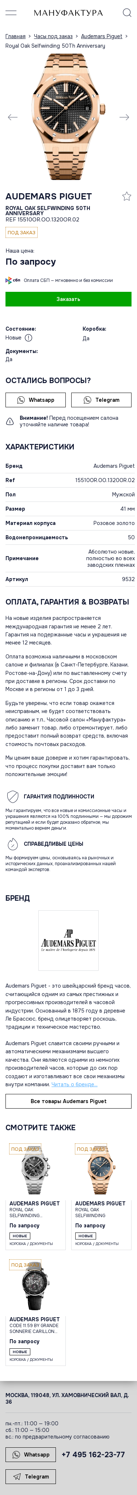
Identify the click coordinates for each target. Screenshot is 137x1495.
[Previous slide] (12, 117)
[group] (68, 117)
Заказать (68, 299)
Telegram (101, 400)
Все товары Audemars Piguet (69, 1101)
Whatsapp (35, 400)
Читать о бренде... (75, 1084)
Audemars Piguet (48, 196)
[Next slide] (124, 117)
